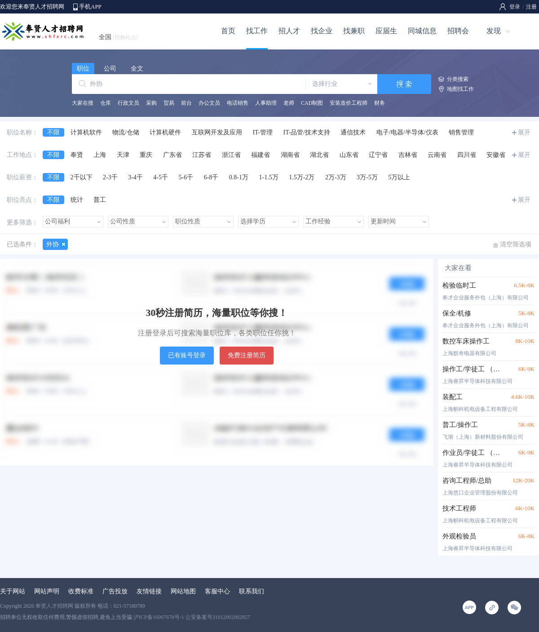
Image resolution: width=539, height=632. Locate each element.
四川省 (466, 154)
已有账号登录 (187, 355)
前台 (186, 103)
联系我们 (251, 591)
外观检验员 (459, 536)
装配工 (452, 397)
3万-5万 (367, 177)
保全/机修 (456, 313)
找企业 (321, 31)
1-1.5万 (268, 177)
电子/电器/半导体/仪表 (407, 132)
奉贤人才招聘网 (54, 606)
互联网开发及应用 (217, 132)
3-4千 (135, 177)
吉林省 (407, 154)
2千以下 (82, 177)
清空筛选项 (515, 244)
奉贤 (77, 154)
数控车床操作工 (466, 341)
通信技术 (353, 132)
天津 (123, 154)
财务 (379, 103)
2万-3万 (335, 177)
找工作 (257, 31)
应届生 (386, 31)
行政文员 (128, 103)
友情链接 (149, 591)
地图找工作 (460, 89)
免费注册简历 (246, 355)
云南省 (437, 154)
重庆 (146, 154)
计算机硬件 (165, 132)
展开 (524, 132)
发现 (493, 31)
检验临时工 (459, 285)
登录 (514, 7)
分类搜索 (457, 79)
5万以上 (399, 177)
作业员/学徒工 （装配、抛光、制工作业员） (472, 452)
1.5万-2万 (301, 177)
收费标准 (80, 591)
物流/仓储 (125, 132)
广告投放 (115, 591)
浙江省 (231, 154)
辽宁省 (378, 154)
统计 (77, 199)
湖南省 (290, 154)
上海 (99, 154)
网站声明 (46, 591)
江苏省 (201, 154)
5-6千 (186, 177)
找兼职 (354, 31)
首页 (228, 31)
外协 (52, 244)
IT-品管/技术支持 (306, 132)
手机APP (90, 6)
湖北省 (319, 154)
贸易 (168, 103)
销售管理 (461, 132)
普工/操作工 (460, 424)
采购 (151, 103)
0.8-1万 (238, 177)
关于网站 (12, 591)
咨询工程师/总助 (466, 480)
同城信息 (422, 31)
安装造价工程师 (348, 103)
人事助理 (266, 103)
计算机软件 (86, 132)
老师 (288, 103)
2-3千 (110, 177)
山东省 (349, 154)
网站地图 (183, 591)
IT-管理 (262, 132)
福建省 (260, 154)
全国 (118, 37)
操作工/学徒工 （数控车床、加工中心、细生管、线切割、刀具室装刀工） (472, 369)
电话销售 (237, 103)
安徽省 (495, 154)
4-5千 (160, 177)
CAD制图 (312, 103)
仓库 (105, 103)
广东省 (172, 154)
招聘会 (458, 31)
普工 (99, 199)
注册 (531, 7)
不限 (53, 132)
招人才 (289, 31)
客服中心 (217, 591)
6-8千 (211, 177)
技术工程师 (459, 508)
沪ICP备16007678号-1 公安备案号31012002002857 (191, 617)
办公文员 (209, 103)
